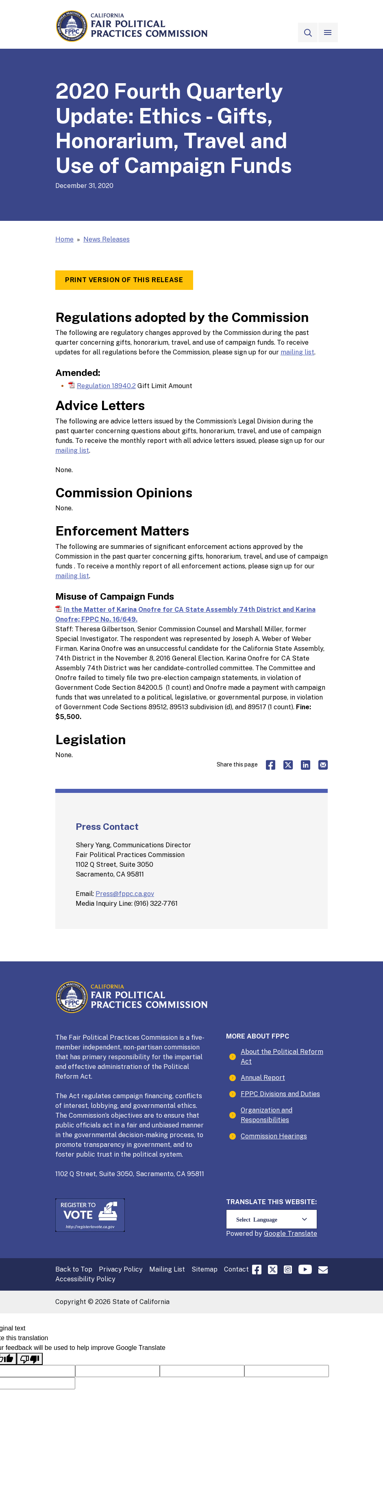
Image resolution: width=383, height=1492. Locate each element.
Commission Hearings (274, 1136)
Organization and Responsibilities (266, 1115)
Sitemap (205, 1269)
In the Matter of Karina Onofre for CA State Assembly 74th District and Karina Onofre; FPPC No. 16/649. (185, 614)
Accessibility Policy (85, 1279)
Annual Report (263, 1078)
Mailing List (167, 1269)
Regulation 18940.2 (106, 385)
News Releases (106, 239)
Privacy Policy (121, 1269)
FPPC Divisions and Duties (280, 1094)
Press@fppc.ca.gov (125, 894)
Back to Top (73, 1269)
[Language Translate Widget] (271, 1219)
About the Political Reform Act (282, 1056)
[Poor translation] (30, 1359)
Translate (302, 1233)
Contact (236, 1269)
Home (64, 239)
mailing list (297, 352)
